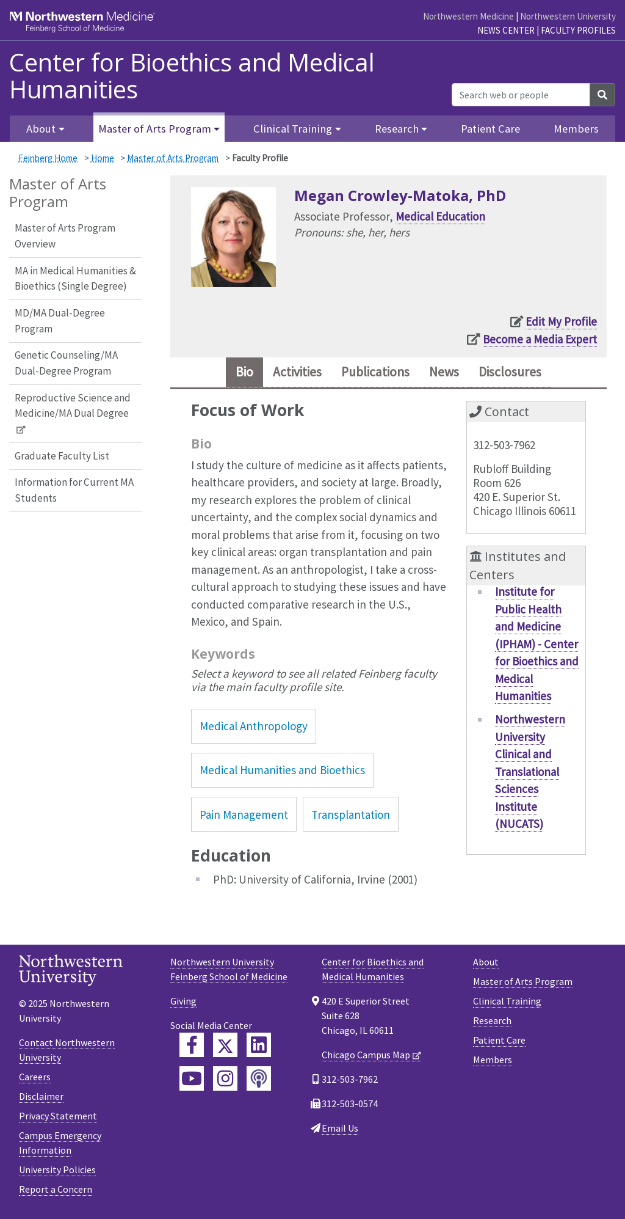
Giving (183, 1004)
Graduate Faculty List (62, 456)
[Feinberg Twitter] (225, 1048)
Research (492, 1023)
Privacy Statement (58, 1119)
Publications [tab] (375, 373)
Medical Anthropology (254, 729)
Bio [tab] (227, 373)
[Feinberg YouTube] (191, 1081)
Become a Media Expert (540, 339)
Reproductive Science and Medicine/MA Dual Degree (73, 405)
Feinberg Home (48, 158)
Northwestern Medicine (468, 16)
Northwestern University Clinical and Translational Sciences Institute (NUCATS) (530, 774)
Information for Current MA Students (74, 490)
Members (576, 129)
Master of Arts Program (173, 158)
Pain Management (244, 817)
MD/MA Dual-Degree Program (60, 320)
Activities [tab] (286, 373)
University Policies (57, 1172)
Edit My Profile (561, 321)
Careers (35, 1080)
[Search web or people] (521, 94)
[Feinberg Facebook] (191, 1048)
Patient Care (490, 129)
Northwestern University (568, 16)
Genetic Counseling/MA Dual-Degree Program (66, 363)
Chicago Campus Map (366, 1058)
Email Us (340, 1131)
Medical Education (440, 216)
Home (102, 158)
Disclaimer (41, 1099)
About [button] (41, 129)
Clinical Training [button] (292, 129)
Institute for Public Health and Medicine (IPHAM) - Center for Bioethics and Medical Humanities (537, 646)
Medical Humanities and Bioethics (282, 773)
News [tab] (452, 373)
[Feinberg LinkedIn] (259, 1048)
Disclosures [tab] (524, 373)
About (486, 965)
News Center (506, 30)
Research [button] (397, 129)
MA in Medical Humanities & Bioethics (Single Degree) (75, 278)
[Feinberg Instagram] (225, 1081)
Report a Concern (55, 1192)
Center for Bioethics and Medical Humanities (192, 76)
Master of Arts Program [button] (154, 129)
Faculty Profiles (578, 30)
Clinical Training (507, 1004)
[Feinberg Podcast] (259, 1081)
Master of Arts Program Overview (65, 236)
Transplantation (350, 817)
